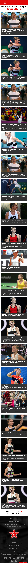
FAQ (14, 551)
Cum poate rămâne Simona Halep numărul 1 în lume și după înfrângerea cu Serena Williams (14, 504)
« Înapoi (6, 511)
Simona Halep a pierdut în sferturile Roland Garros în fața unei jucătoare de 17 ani (13, 102)
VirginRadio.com (14, 518)
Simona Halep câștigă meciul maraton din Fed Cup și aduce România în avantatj (13, 315)
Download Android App (14, 519)
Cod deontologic (14, 548)
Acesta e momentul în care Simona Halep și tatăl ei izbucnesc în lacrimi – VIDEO (13, 78)
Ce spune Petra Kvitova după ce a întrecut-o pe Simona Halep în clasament (13, 362)
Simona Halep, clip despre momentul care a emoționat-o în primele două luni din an (13, 173)
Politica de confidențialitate (14, 543)
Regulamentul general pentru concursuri (14, 524)
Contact (14, 542)
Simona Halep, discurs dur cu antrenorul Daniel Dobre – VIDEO (12, 150)
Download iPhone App (14, 521)
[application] (24, 2)
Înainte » (18, 513)
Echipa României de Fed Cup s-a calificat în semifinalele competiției (13, 291)
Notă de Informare (14, 545)
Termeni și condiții (14, 547)
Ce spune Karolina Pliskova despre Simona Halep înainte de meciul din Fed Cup (13, 338)
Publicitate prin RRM (14, 550)
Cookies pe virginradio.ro (14, 526)
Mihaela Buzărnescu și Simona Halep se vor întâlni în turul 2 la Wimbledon (13, 54)
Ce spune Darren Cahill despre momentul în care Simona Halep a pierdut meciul (13, 456)
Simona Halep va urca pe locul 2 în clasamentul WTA (11, 268)
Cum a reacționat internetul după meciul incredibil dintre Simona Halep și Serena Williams (12, 480)
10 (13, 513)
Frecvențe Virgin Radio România (14, 523)
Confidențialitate (23, 562)
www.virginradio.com (14, 555)
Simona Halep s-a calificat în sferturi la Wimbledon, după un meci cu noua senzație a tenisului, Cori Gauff (14, 30)
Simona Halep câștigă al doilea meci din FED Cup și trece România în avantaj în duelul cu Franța (14, 126)
